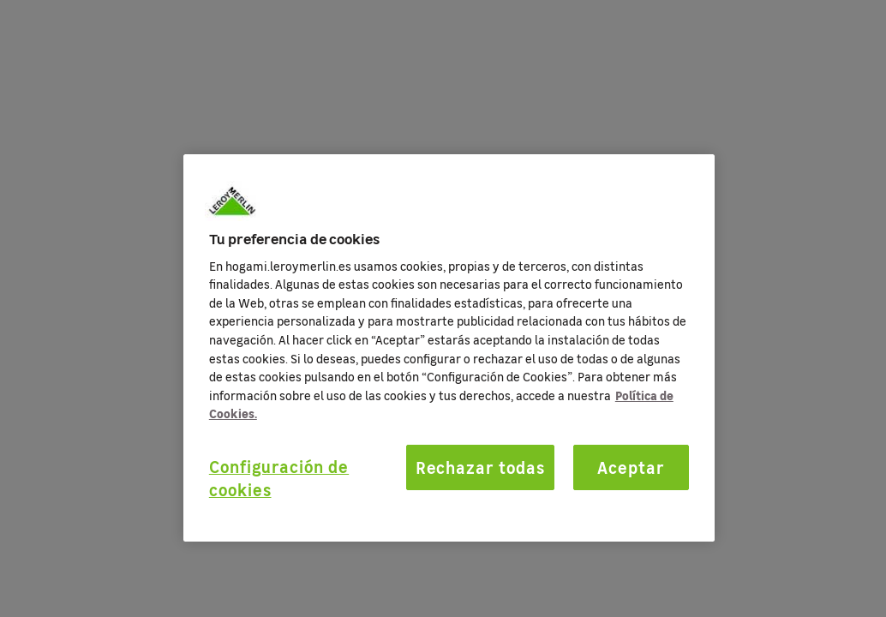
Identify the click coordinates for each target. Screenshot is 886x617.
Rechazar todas (480, 467)
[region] (449, 348)
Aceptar (631, 467)
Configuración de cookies (279, 477)
